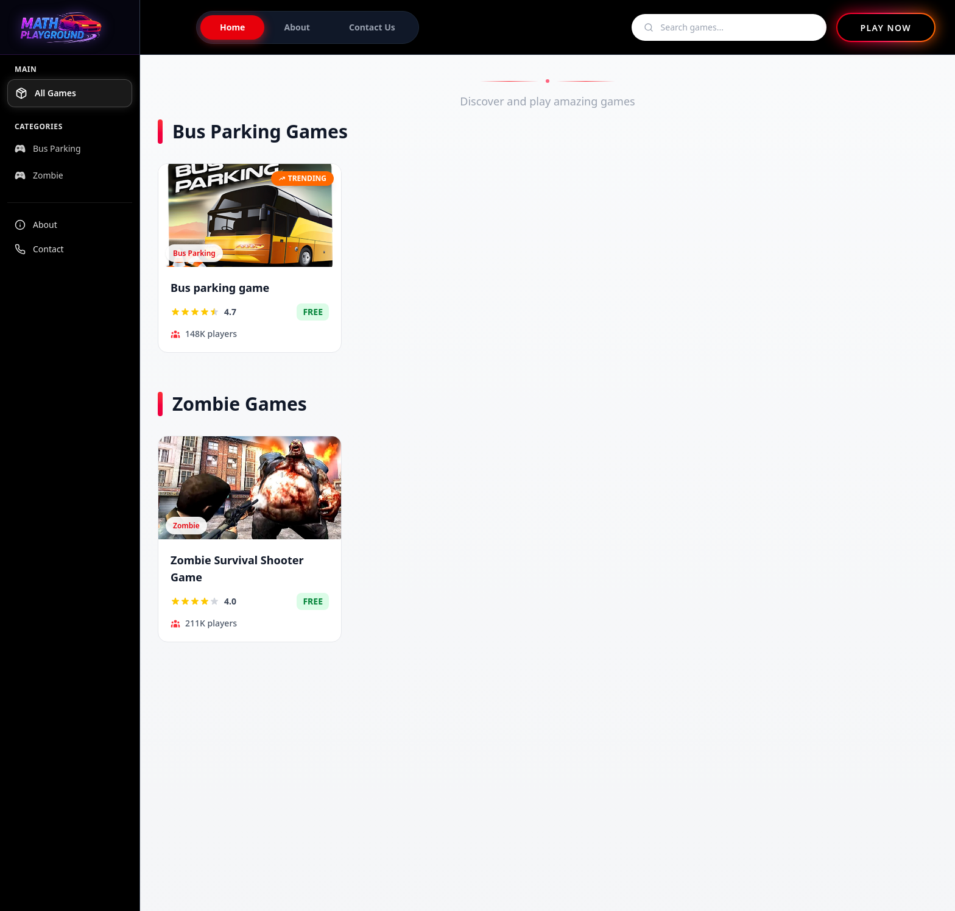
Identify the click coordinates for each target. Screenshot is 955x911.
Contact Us (372, 27)
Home (232, 27)
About (36, 224)
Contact (39, 249)
